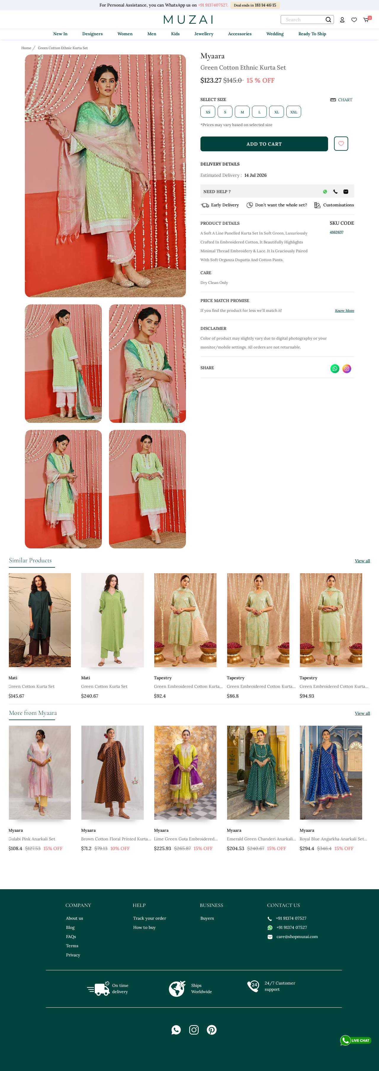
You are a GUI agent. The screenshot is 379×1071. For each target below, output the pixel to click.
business (211, 905)
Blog (70, 927)
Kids (175, 33)
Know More (344, 310)
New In (60, 33)
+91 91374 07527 (287, 918)
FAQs (71, 936)
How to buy (144, 927)
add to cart (264, 144)
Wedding (275, 33)
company (78, 905)
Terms (72, 945)
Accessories (240, 33)
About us (74, 918)
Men (151, 33)
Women (125, 33)
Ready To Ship (312, 33)
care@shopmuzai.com (293, 936)
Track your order (149, 918)
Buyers (207, 918)
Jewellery (204, 33)
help (139, 905)
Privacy (73, 955)
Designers (92, 33)
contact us (283, 905)
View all (362, 560)
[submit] (341, 144)
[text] (307, 19)
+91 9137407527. (213, 5)
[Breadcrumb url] (26, 47)
